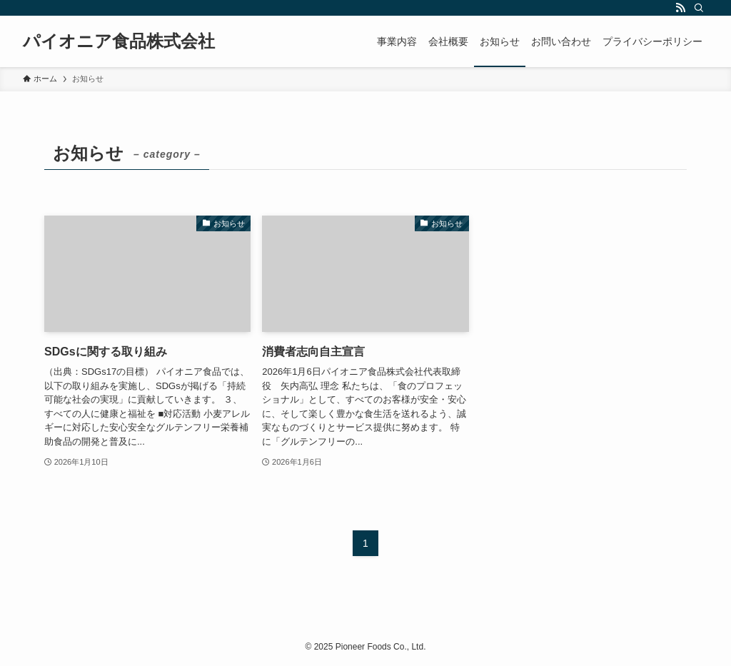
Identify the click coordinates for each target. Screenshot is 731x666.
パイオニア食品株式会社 (119, 41)
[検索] (699, 8)
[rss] (680, 8)
